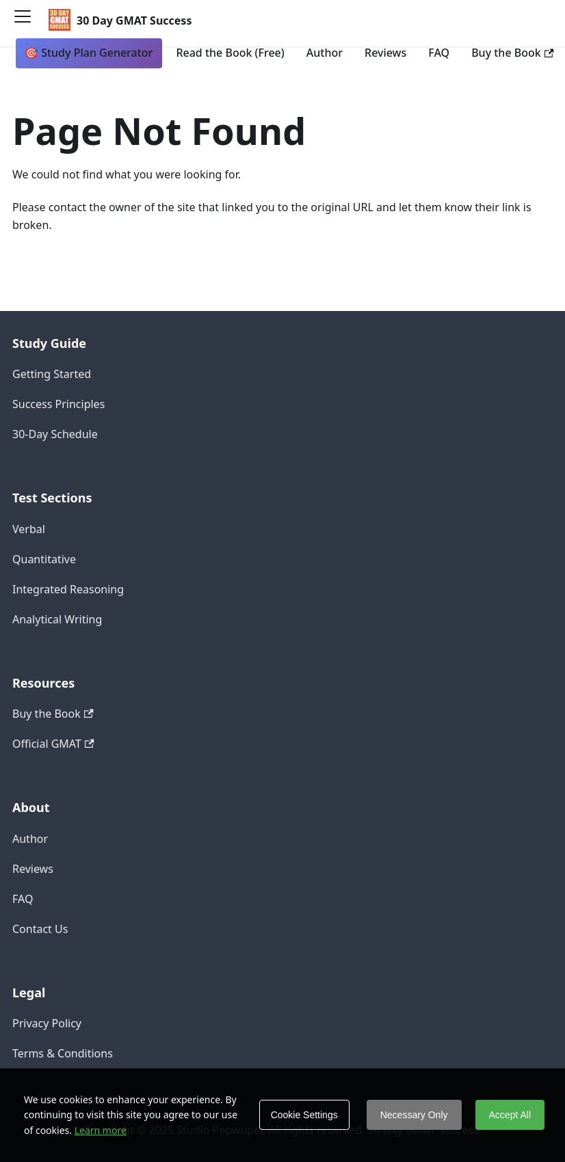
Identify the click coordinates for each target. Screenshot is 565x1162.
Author (324, 52)
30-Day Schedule (55, 434)
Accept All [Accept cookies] (510, 1114)
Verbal (28, 529)
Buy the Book (512, 52)
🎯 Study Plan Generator (89, 52)
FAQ (438, 52)
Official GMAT (53, 743)
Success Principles (58, 403)
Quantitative (44, 559)
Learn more (101, 1130)
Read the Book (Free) (230, 52)
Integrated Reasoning (68, 589)
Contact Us (40, 928)
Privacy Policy (46, 1023)
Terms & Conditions (62, 1053)
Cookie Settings (304, 1114)
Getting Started (51, 373)
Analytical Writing (57, 619)
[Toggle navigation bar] (27, 21)
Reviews (385, 52)
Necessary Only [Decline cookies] (414, 1114)
